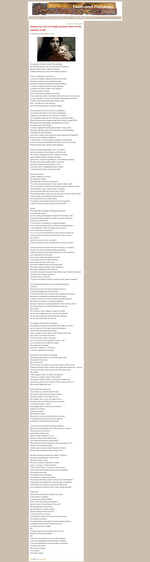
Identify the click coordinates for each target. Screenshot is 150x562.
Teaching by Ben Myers (79, 17)
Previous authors (49, 17)
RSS (92, 17)
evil (38, 559)
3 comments (51, 33)
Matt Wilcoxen (35, 17)
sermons (43, 559)
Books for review (63, 17)
